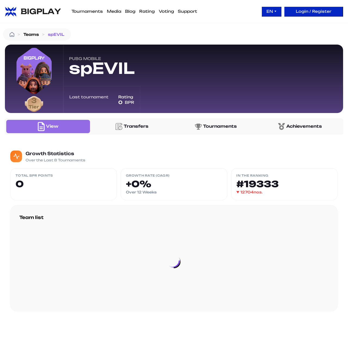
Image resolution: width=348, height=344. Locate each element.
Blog (130, 11)
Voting (166, 11)
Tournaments (87, 11)
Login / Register (313, 11)
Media (114, 11)
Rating (147, 11)
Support (187, 11)
